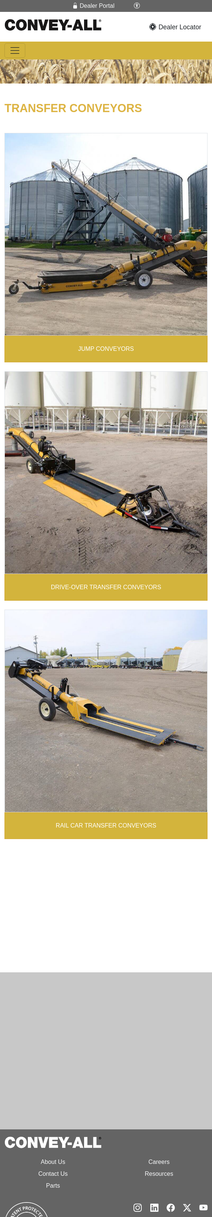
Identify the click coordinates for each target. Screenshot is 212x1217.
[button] (137, 5)
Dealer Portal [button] (93, 6)
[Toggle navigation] (14, 50)
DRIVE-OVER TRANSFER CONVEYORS (106, 586)
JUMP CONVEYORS (106, 348)
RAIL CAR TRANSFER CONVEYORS (105, 825)
